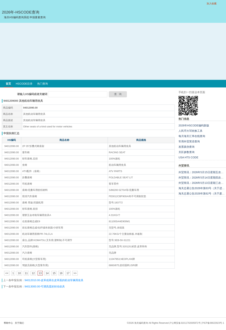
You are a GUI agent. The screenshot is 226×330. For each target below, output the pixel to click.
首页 (8, 83)
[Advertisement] (113, 51)
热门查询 (42, 83)
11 (26, 273)
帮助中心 (8, 323)
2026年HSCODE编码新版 (194, 125)
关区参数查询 (186, 152)
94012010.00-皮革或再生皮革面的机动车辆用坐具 (53, 280)
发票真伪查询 (186, 146)
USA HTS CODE (188, 157)
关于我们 (19, 323)
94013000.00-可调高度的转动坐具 (44, 286)
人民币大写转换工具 (190, 130)
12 (33, 273)
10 (19, 273)
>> (75, 273)
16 (61, 273)
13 (40, 273)
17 (68, 273)
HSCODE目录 (24, 83)
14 (47, 273)
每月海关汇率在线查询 (192, 136)
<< (6, 273)
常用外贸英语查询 (189, 141)
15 (54, 273)
